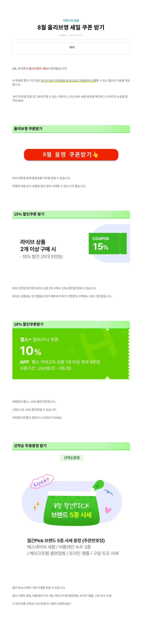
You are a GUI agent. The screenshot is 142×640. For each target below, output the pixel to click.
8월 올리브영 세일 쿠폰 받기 (71, 27)
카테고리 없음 (71, 20)
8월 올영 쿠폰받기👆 (71, 155)
